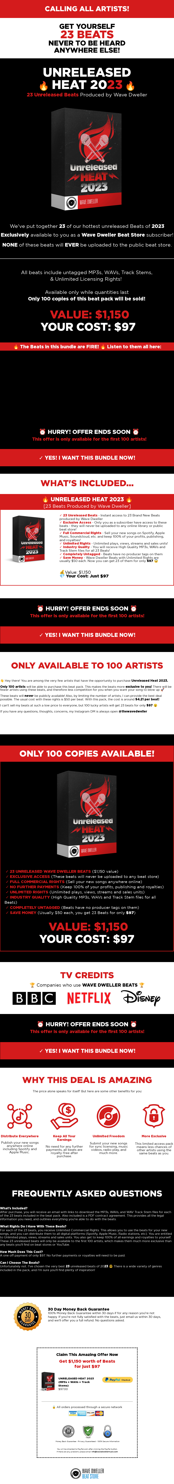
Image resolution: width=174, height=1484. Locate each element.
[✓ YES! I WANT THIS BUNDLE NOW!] (87, 457)
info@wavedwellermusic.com (105, 1452)
